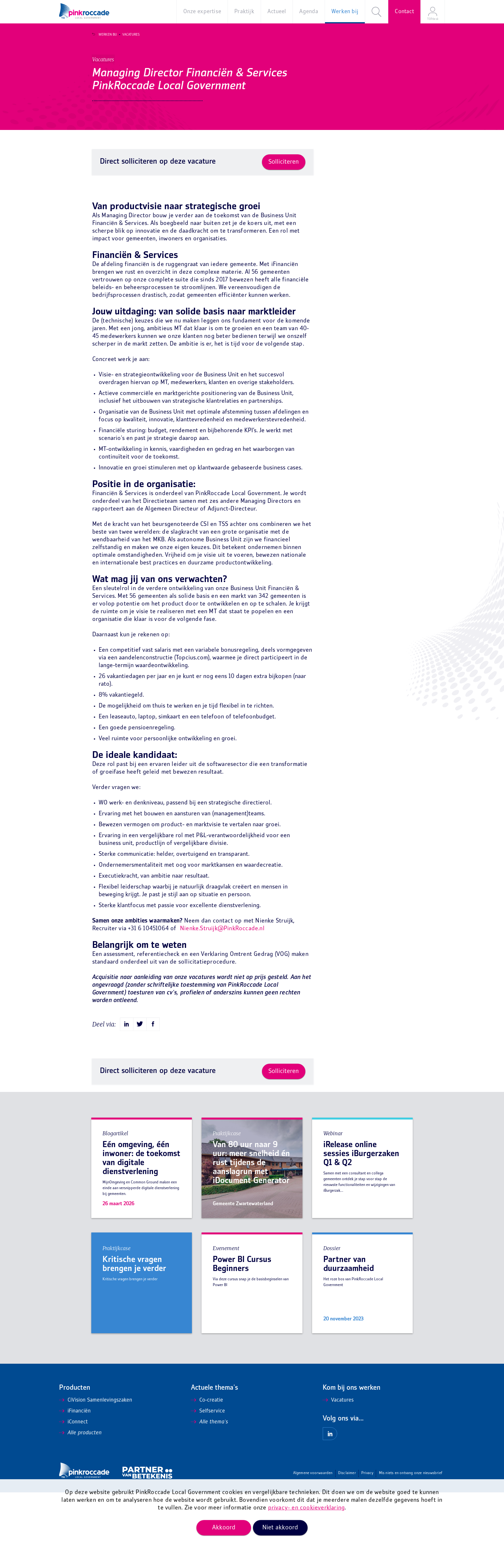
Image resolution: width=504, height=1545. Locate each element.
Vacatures (127, 34)
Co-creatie (207, 1452)
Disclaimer (347, 1526)
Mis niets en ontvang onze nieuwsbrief (410, 1526)
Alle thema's (209, 1474)
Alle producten (80, 1485)
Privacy (367, 1526)
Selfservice (208, 1463)
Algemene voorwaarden (313, 1526)
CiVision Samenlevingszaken (95, 1452)
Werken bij (104, 34)
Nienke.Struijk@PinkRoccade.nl (222, 981)
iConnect (73, 1474)
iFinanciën (75, 1463)
